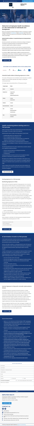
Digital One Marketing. (22, 424)
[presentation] (6, 388)
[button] (13, 7)
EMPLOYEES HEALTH (24, 5)
